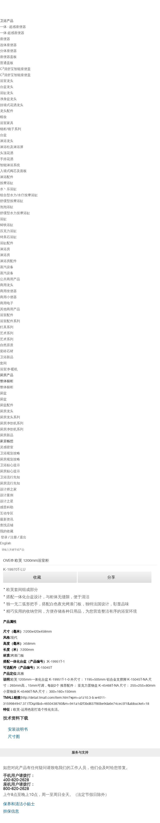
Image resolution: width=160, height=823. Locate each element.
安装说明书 (18, 729)
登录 (4, 537)
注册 (13, 537)
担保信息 (11, 811)
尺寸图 (14, 736)
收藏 (37, 577)
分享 (111, 577)
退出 (22, 537)
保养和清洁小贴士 (19, 804)
